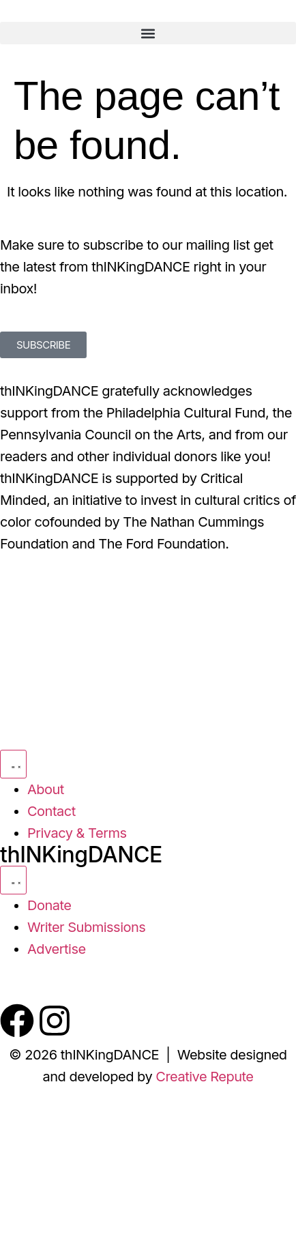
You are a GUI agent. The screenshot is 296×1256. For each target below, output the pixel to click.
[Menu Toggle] (13, 764)
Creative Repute (204, 1076)
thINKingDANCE (81, 854)
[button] (148, 33)
